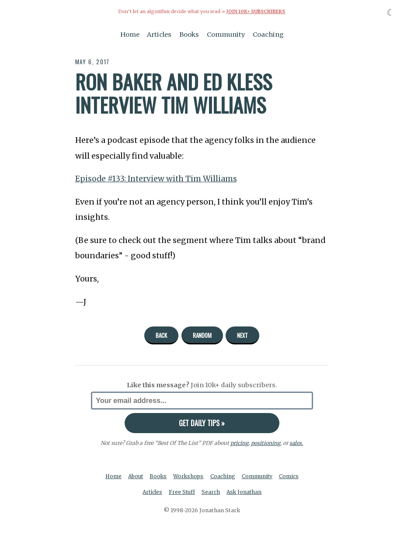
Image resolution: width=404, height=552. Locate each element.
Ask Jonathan (245, 492)
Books (189, 34)
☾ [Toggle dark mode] (391, 12)
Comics (290, 475)
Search (211, 492)
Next (242, 334)
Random (202, 334)
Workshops (189, 475)
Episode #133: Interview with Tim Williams (157, 179)
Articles (159, 34)
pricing (239, 442)
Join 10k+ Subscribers (256, 11)
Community (226, 34)
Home (129, 34)
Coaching (268, 34)
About (135, 475)
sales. (296, 442)
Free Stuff (181, 492)
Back (161, 334)
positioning (265, 442)
